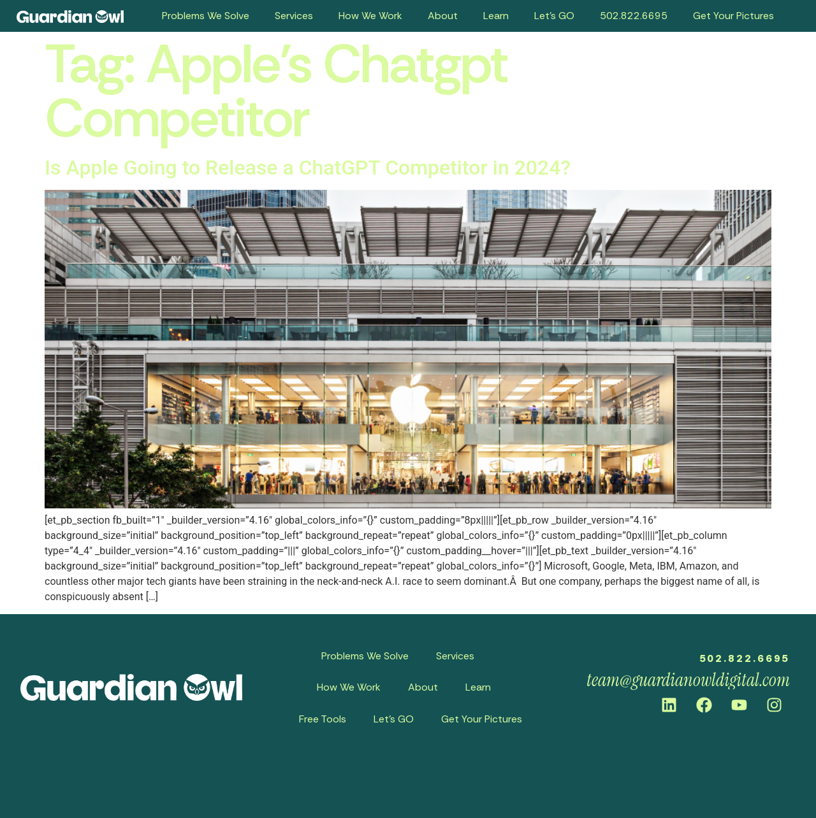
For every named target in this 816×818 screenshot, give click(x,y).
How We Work (370, 15)
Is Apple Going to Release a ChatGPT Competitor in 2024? (308, 167)
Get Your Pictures (733, 15)
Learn (496, 15)
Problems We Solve (205, 15)
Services (294, 15)
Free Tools (322, 719)
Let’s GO (554, 15)
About (443, 15)
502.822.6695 (633, 15)
